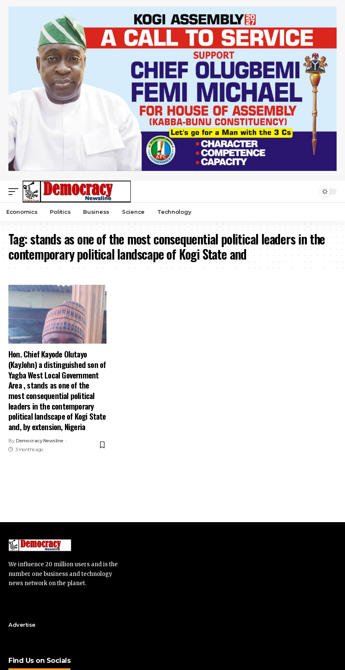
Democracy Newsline (39, 441)
